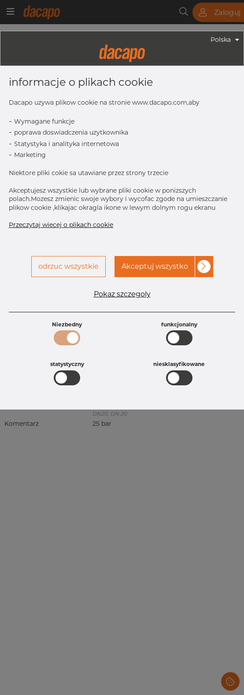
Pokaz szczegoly (122, 294)
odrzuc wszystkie (68, 266)
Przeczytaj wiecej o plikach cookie (61, 224)
